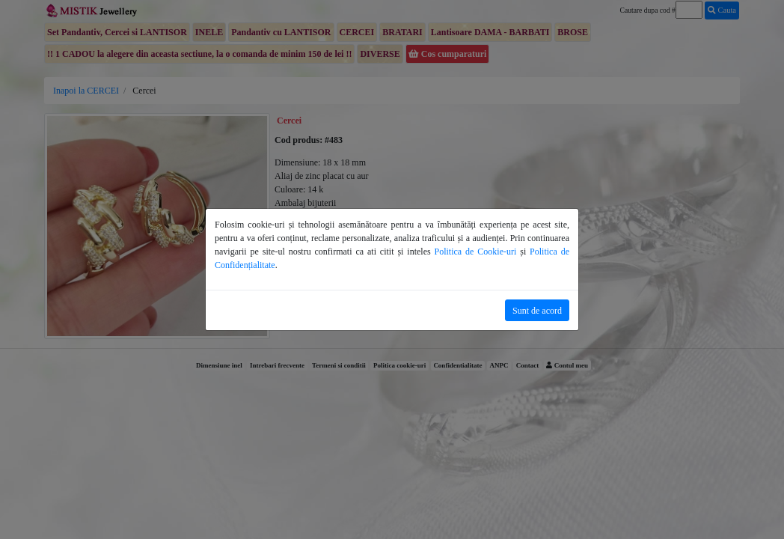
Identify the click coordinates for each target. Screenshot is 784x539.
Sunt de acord (537, 310)
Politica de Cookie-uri (476, 251)
